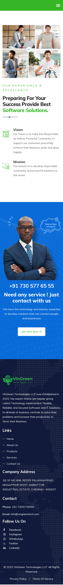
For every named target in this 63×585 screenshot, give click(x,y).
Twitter (10, 544)
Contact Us (13, 464)
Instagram (12, 534)
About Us (12, 445)
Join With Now (32, 332)
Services (12, 458)
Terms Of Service (42, 579)
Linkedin (11, 548)
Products (12, 451)
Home (10, 439)
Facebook (12, 530)
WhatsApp (13, 539)
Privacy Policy (18, 579)
